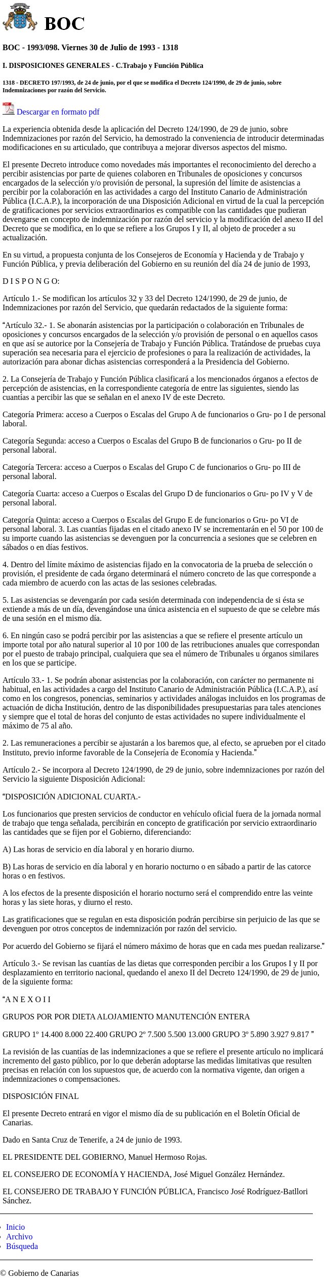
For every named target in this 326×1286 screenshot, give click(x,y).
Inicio (15, 1227)
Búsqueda (22, 1246)
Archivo (19, 1236)
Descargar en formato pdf (58, 111)
